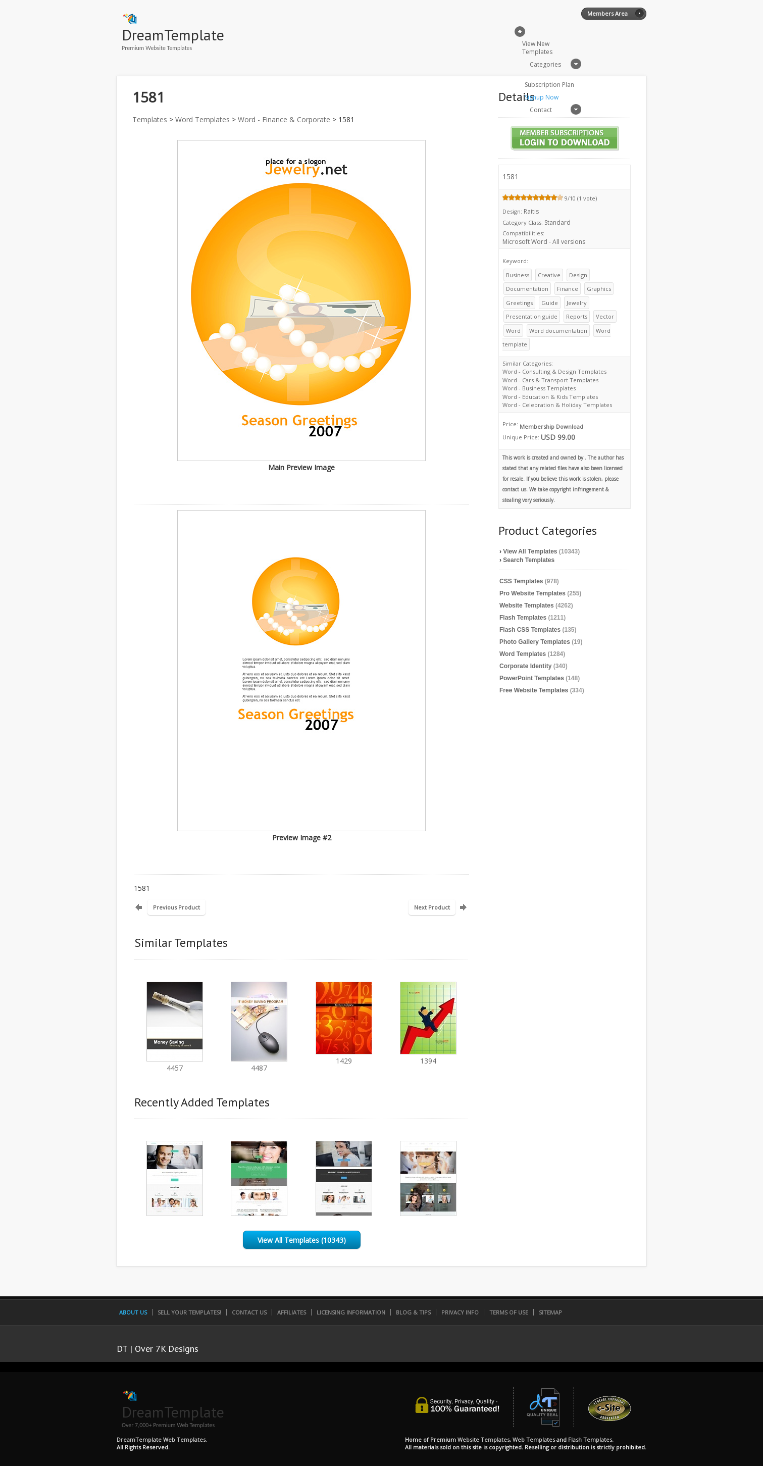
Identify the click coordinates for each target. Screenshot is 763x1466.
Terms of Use (508, 1312)
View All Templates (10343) (302, 1240)
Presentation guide (531, 316)
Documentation (527, 288)
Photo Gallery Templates (534, 641)
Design (578, 275)
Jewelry (577, 303)
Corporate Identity (525, 666)
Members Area (607, 13)
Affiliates (291, 1312)
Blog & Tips (413, 1312)
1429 (344, 1056)
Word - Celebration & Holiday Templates (557, 405)
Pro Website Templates (532, 593)
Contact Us (249, 1312)
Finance (567, 288)
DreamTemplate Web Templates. (162, 1439)
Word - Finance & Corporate (284, 119)
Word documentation (558, 330)
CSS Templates (521, 581)
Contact (541, 110)
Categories (545, 64)
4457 (174, 1063)
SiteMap (550, 1312)
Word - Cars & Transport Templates (550, 380)
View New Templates (537, 47)
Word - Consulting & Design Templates (554, 371)
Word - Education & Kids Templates (550, 396)
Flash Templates (522, 617)
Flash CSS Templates (530, 629)
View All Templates (530, 551)
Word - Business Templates (539, 388)
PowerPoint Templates (531, 678)
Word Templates (202, 119)
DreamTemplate (173, 34)
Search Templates (528, 560)
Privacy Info (460, 1312)
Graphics (599, 288)
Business (517, 275)
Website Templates (526, 605)
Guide (549, 303)
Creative (549, 275)
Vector (605, 316)
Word (513, 330)
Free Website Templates (533, 690)
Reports (576, 316)
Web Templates (534, 1439)
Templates (149, 119)
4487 (259, 1063)
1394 (428, 1056)
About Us (133, 1312)
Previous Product (176, 907)
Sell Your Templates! (189, 1312)
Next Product (432, 907)
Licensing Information (351, 1312)
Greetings (519, 303)
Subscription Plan (549, 84)
